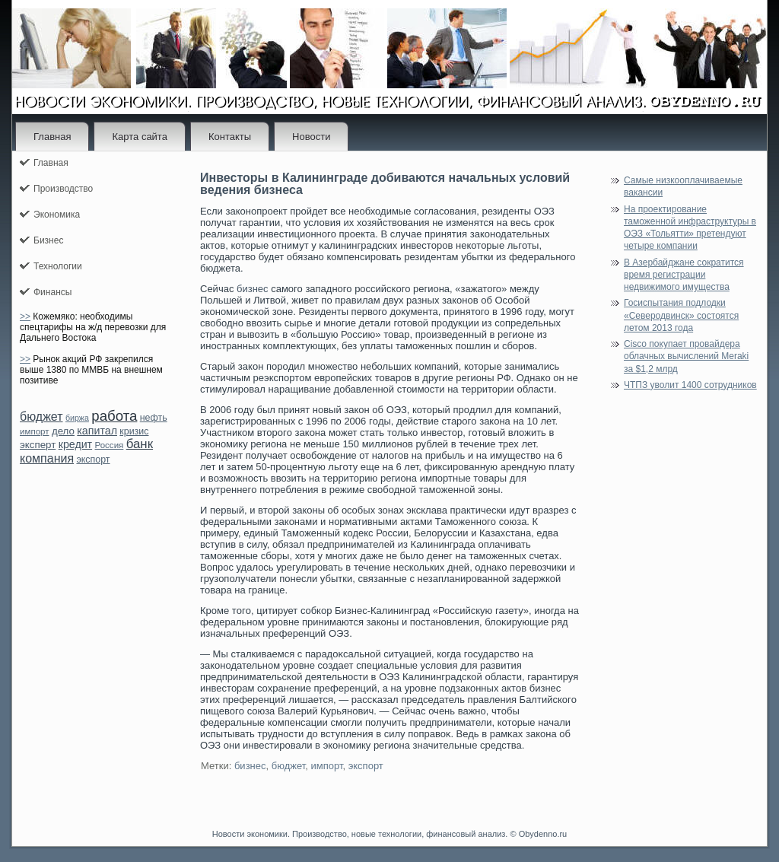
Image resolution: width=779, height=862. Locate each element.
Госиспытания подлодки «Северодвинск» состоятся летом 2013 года (681, 315)
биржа (77, 417)
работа (114, 416)
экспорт (93, 459)
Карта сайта (139, 136)
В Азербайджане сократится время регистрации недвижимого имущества (684, 275)
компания (47, 458)
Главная (52, 136)
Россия (108, 445)
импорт (34, 431)
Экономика (56, 214)
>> (25, 316)
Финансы (52, 292)
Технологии (57, 266)
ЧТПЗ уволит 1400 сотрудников (690, 385)
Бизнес (48, 240)
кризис (133, 431)
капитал (97, 431)
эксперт (38, 444)
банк (139, 444)
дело (63, 431)
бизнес (253, 288)
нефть (153, 417)
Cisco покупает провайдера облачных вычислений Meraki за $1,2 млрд (686, 356)
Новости (311, 136)
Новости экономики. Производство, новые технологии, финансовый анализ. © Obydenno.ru (389, 833)
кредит (75, 444)
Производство (63, 188)
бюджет (41, 416)
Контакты (229, 136)
